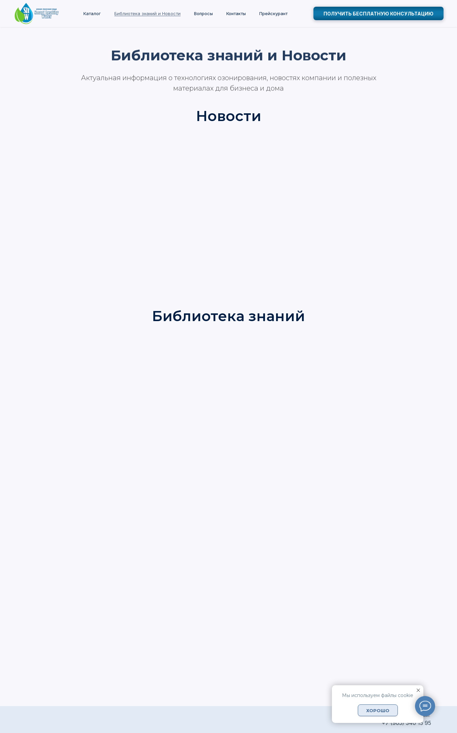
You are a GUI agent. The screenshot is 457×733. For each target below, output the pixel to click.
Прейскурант (273, 13)
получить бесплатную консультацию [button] (378, 13)
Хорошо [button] (377, 710)
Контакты (236, 13)
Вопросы (203, 13)
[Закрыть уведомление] (418, 690)
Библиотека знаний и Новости (147, 13)
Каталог (92, 13)
